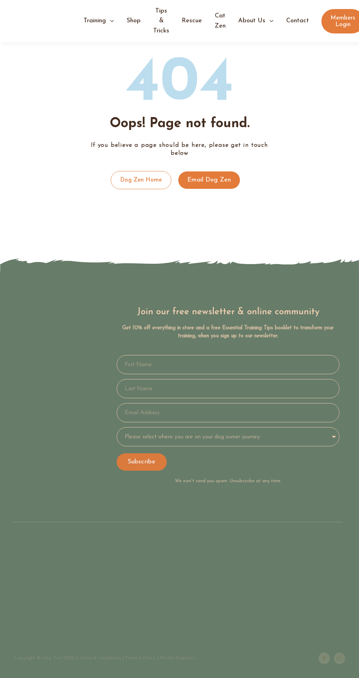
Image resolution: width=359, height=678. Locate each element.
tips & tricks (161, 21)
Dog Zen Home (141, 180)
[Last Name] (225, 388)
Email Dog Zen (209, 180)
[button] (99, 21)
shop (134, 20)
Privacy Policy (140, 658)
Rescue (192, 20)
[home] (49, 21)
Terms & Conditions (100, 658)
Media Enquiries (177, 658)
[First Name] (225, 364)
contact (297, 20)
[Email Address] (225, 412)
